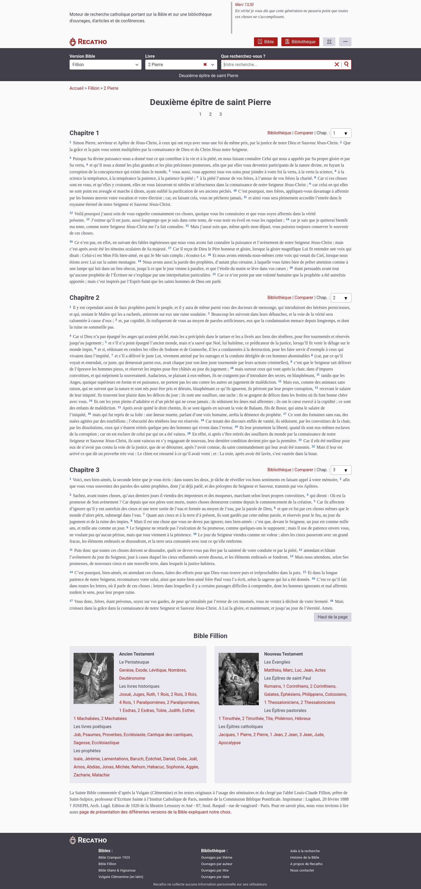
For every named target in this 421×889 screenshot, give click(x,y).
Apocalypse (230, 742)
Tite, (270, 718)
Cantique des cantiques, (170, 734)
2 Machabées (114, 718)
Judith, (175, 710)
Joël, (193, 758)
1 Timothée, (230, 718)
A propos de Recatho (306, 864)
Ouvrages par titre (215, 870)
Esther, (188, 710)
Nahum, (139, 766)
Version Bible (82, 56)
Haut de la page (332, 617)
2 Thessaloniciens (318, 702)
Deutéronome (132, 678)
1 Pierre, (245, 734)
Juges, (140, 694)
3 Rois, (190, 694)
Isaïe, (79, 758)
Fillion (93, 88)
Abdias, (94, 766)
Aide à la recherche (305, 851)
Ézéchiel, (154, 758)
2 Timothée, (254, 718)
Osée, (182, 758)
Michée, (123, 766)
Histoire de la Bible (304, 857)
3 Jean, (306, 734)
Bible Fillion (107, 864)
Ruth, (151, 694)
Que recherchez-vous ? (243, 56)
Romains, (273, 686)
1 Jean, (277, 734)
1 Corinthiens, (296, 686)
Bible (266, 41)
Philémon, (285, 718)
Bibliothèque (300, 41)
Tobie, (162, 710)
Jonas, (108, 766)
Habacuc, (156, 766)
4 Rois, (126, 702)
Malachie (101, 775)
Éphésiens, (291, 694)
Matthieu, (273, 670)
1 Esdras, (128, 710)
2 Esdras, (147, 710)
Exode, (142, 670)
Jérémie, (93, 758)
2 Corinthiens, (323, 686)
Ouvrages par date (215, 877)
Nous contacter (302, 870)
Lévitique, (158, 670)
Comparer (304, 132)
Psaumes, (93, 734)
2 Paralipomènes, (183, 702)
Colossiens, (336, 694)
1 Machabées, (87, 718)
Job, (78, 734)
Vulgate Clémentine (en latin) (121, 877)
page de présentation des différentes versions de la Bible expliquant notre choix (155, 812)
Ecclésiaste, (135, 734)
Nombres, (177, 670)
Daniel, (170, 758)
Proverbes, (113, 734)
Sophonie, (176, 766)
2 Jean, (292, 734)
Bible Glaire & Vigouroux (117, 870)
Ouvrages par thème (216, 857)
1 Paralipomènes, (150, 702)
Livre (150, 56)
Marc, (289, 670)
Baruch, (138, 758)
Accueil (77, 88)
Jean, (309, 670)
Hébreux (303, 718)
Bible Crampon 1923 (114, 857)
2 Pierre (111, 88)
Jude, (319, 734)
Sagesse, (83, 742)
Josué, (126, 694)
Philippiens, (313, 694)
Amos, (80, 766)
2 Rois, (177, 694)
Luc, (299, 670)
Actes (320, 670)
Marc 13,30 (244, 4)
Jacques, (228, 734)
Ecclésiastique (105, 742)
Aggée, (192, 766)
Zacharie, (83, 775)
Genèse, (127, 670)
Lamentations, (116, 758)
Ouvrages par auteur (217, 864)
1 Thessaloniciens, (282, 702)
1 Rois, (164, 694)
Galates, (272, 694)
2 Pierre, (261, 734)
